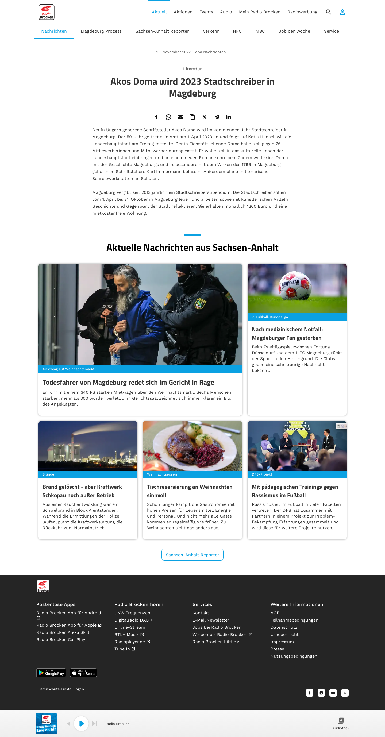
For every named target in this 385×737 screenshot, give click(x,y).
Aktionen (183, 11)
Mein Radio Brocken (259, 11)
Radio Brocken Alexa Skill (62, 632)
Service (331, 31)
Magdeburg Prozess (101, 31)
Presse (277, 648)
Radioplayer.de (130, 641)
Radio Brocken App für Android (68, 612)
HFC (237, 31)
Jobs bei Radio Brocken (216, 627)
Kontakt (200, 612)
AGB (275, 612)
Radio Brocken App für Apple (67, 625)
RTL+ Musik (127, 634)
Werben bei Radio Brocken (220, 634)
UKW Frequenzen (132, 612)
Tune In (122, 648)
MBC (260, 31)
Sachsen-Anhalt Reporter (162, 31)
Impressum (282, 641)
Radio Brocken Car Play (60, 639)
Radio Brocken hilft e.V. (216, 641)
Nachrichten (54, 31)
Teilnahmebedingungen (294, 620)
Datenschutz (284, 627)
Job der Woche (294, 31)
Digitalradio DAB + (133, 620)
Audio (226, 11)
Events (206, 11)
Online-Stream (129, 627)
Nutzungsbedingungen (294, 656)
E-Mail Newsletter (210, 620)
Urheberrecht (285, 634)
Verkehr (211, 31)
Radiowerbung (302, 11)
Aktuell (159, 11)
